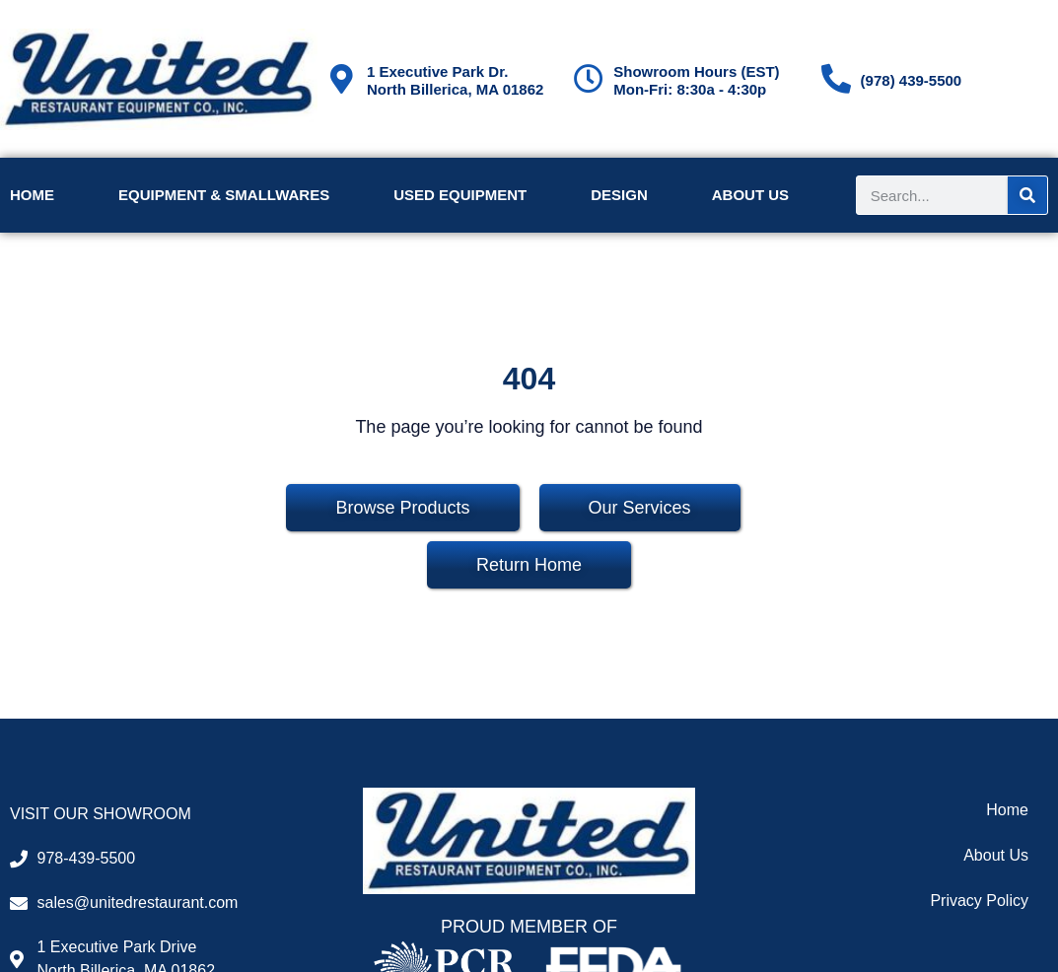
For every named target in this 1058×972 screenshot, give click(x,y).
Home (32, 194)
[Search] (1027, 195)
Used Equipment (460, 194)
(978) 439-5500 (911, 80)
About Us (750, 194)
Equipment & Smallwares (223, 194)
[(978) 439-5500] (836, 79)
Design (619, 194)
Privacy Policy (979, 900)
